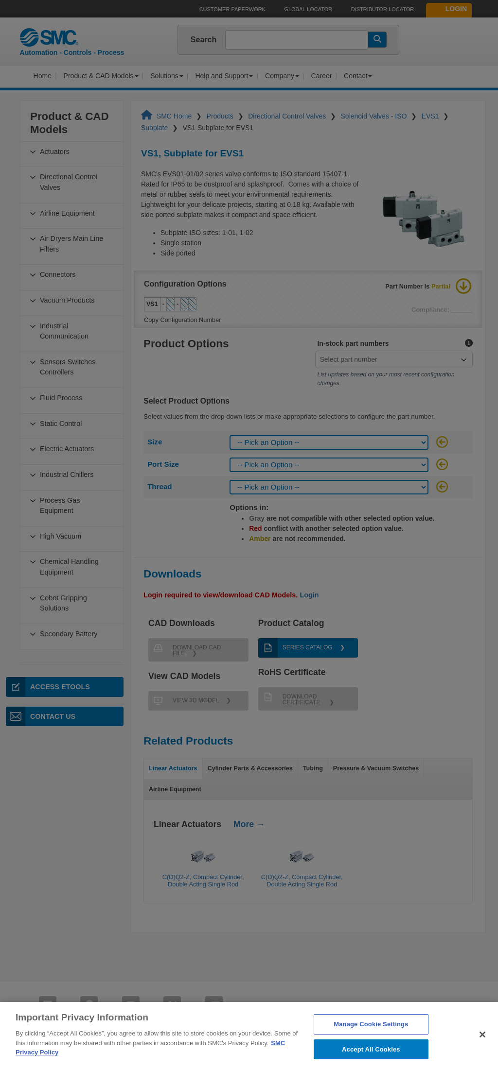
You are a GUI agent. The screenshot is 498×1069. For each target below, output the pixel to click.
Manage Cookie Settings (371, 1039)
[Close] (482, 1049)
